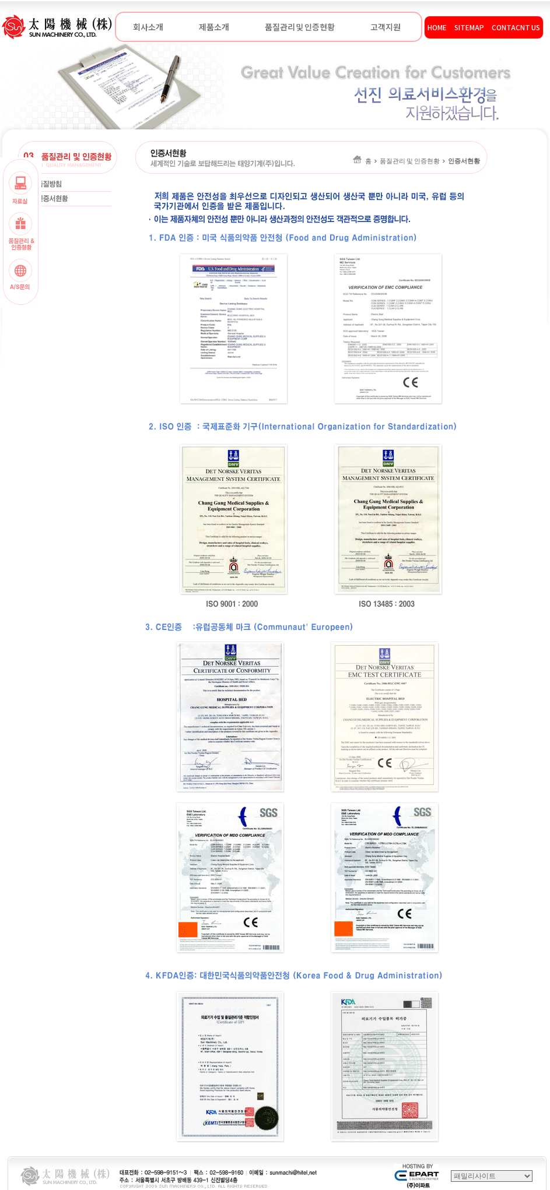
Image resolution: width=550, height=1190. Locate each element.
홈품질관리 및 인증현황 (416, 160)
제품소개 (214, 27)
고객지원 (385, 27)
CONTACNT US (516, 27)
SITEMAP (469, 27)
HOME (437, 27)
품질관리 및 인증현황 (300, 27)
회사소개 (148, 27)
